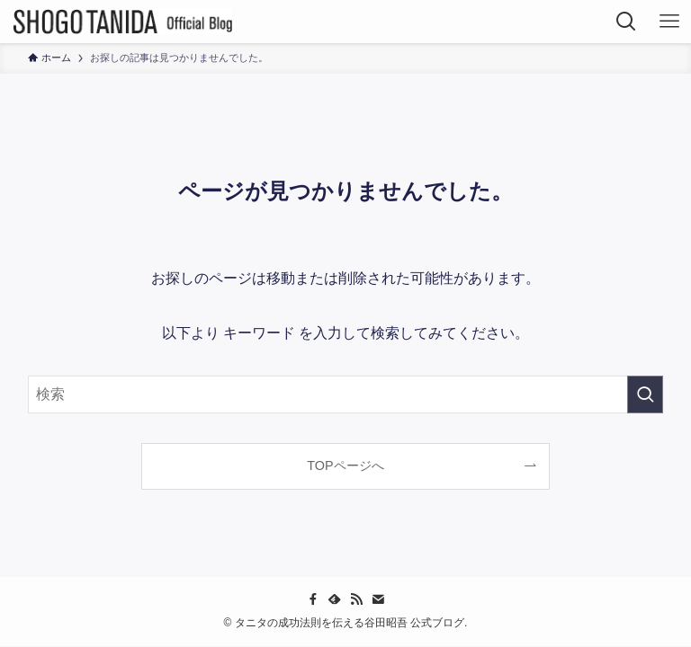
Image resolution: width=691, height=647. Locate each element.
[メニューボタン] (669, 21)
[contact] (378, 599)
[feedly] (335, 599)
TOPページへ (345, 465)
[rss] (356, 599)
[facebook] (313, 599)
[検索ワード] (346, 394)
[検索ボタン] (626, 21)
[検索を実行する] (645, 394)
